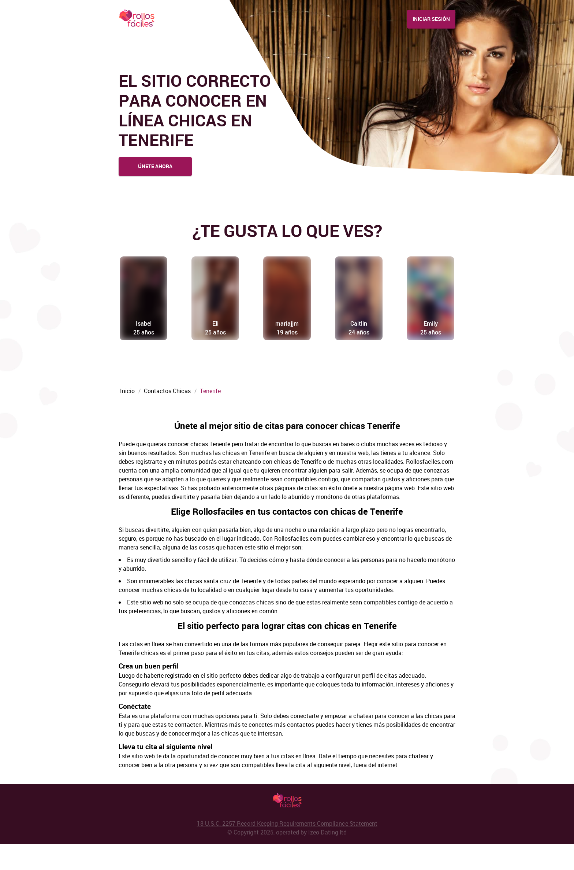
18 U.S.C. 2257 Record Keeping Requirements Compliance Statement (287, 849)
